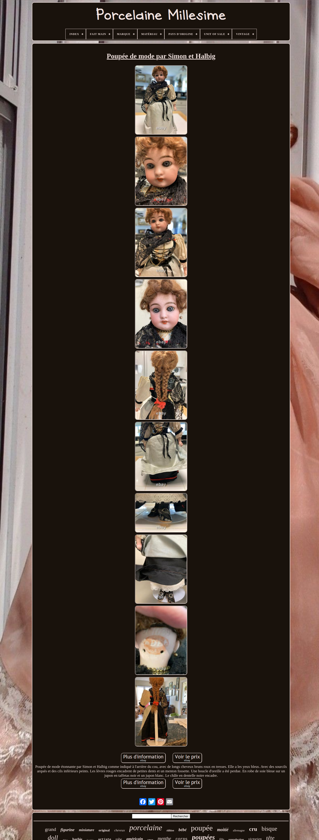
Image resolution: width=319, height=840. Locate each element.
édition (170, 830)
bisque (269, 828)
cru (253, 829)
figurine (67, 829)
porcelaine (145, 827)
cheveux (119, 830)
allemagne (239, 830)
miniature (86, 830)
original (104, 830)
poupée (202, 828)
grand (50, 829)
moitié (222, 829)
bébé (183, 829)
